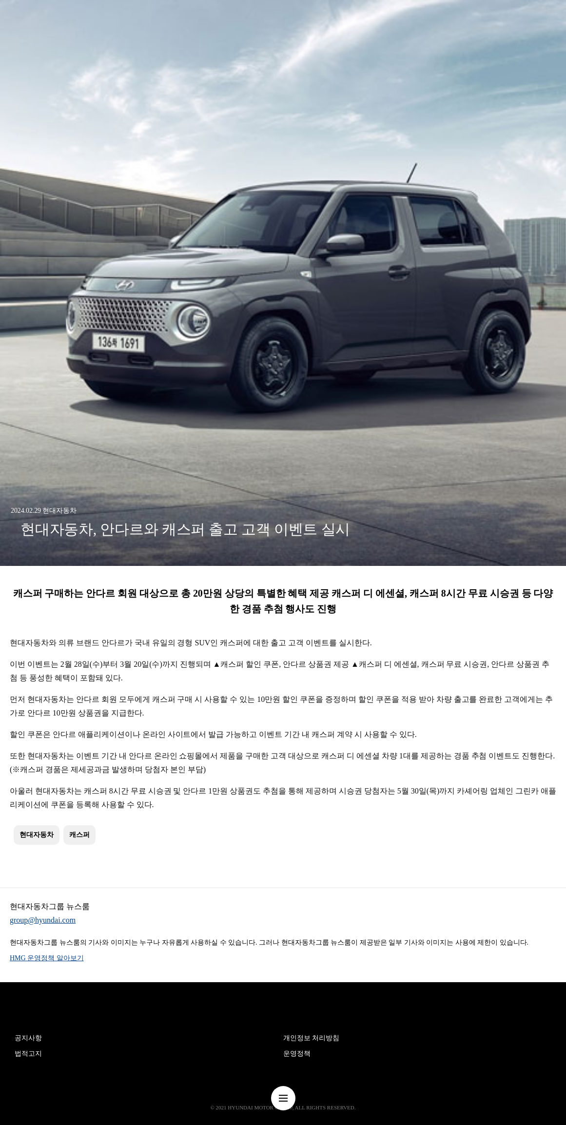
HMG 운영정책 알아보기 (47, 958)
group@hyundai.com (43, 920)
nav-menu (283, 1098)
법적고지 (28, 1053)
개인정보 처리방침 (311, 1038)
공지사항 (28, 1038)
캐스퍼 (79, 834)
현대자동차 (37, 834)
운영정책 (297, 1053)
